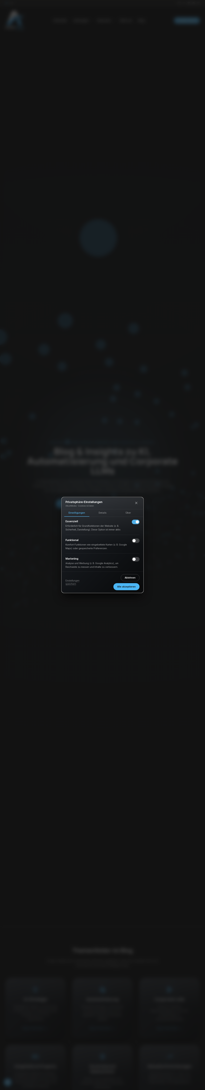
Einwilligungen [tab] (77, 512)
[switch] (135, 522)
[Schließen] (136, 503)
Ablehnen (130, 577)
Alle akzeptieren (126, 586)
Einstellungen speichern (72, 582)
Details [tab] (103, 512)
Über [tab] (128, 512)
